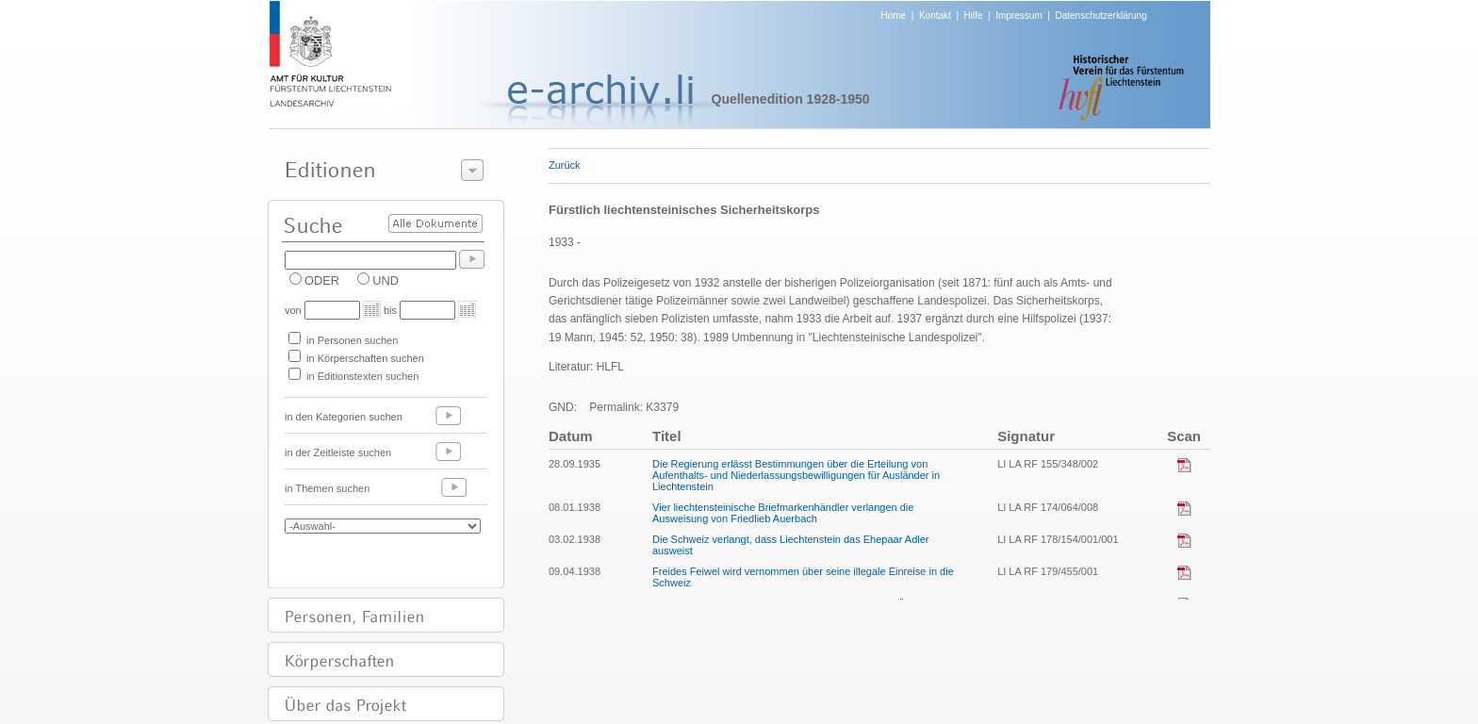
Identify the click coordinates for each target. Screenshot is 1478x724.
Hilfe (973, 15)
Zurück (565, 165)
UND (385, 280)
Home (894, 15)
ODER (321, 280)
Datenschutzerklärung (1100, 15)
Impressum (1018, 15)
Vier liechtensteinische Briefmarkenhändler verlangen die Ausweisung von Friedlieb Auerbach (782, 513)
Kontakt (935, 15)
